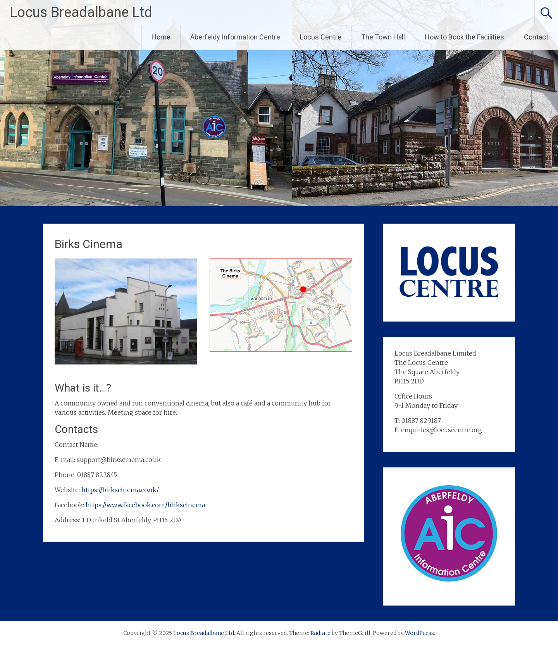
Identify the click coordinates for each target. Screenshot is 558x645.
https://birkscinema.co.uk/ (120, 490)
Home (161, 37)
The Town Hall (383, 37)
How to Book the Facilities (464, 37)
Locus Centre (320, 37)
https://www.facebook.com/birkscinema (145, 505)
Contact (536, 37)
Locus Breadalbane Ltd (81, 12)
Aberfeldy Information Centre (235, 37)
